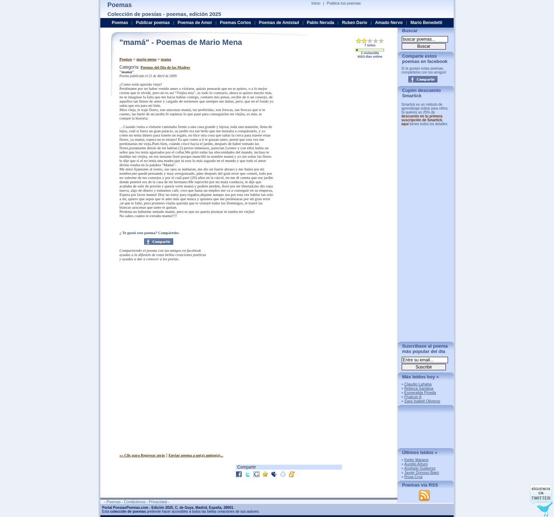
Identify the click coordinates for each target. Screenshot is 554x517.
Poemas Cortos (235, 22)
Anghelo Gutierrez (420, 468)
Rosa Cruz (413, 477)
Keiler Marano (416, 460)
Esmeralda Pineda (420, 392)
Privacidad (158, 502)
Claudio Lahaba (417, 384)
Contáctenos (135, 502)
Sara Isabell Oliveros (422, 401)
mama (166, 59)
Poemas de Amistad (279, 22)
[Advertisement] (333, 114)
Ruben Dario (354, 22)
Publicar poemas (153, 22)
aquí (405, 124)
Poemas (125, 59)
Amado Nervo (388, 22)
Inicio (315, 3)
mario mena (146, 59)
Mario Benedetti (426, 22)
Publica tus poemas (344, 3)
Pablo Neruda (320, 22)
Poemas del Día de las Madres (165, 67)
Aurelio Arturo (416, 464)
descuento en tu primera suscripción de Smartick (421, 118)
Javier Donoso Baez (421, 472)
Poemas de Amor (195, 22)
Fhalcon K (413, 397)
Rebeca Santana (418, 388)
